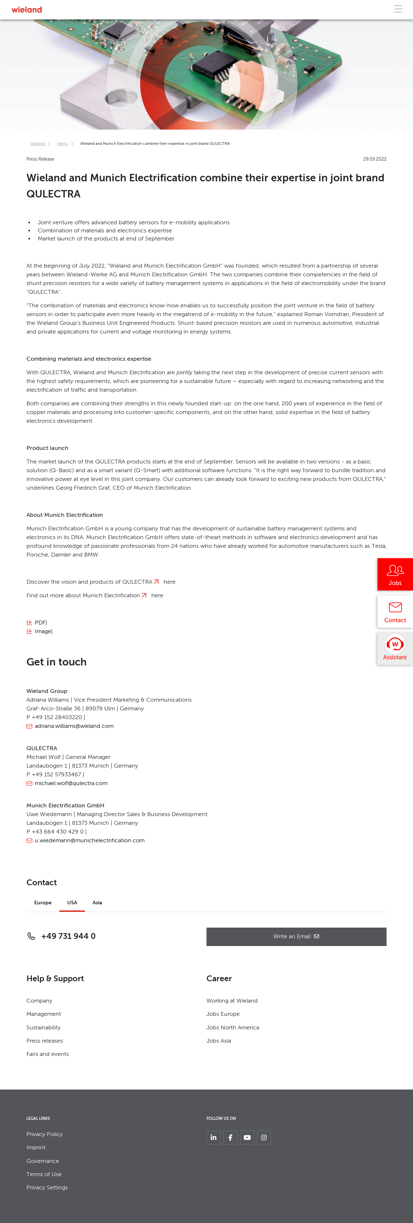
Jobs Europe (223, 1014)
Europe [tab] (43, 903)
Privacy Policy (44, 1134)
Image (43, 631)
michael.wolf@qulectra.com (71, 783)
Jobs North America (232, 1028)
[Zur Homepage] (27, 9)
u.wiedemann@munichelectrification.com (90, 841)
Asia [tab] (97, 903)
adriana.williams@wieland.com (74, 726)
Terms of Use (44, 1174)
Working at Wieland (232, 1001)
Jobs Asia (218, 1041)
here (170, 582)
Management (43, 1014)
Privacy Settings (47, 1188)
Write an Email (296, 937)
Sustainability (43, 1028)
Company (39, 1001)
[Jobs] (395, 577)
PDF (40, 623)
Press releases (44, 1041)
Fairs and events (47, 1054)
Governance (42, 1161)
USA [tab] (72, 903)
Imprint (35, 1148)
